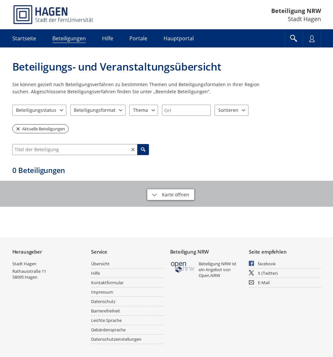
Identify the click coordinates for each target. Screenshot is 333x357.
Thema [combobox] (140, 110)
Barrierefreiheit (105, 311)
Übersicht (100, 264)
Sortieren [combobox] (228, 110)
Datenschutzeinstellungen (116, 339)
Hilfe (95, 273)
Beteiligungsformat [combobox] (94, 110)
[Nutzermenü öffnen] (312, 38)
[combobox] (186, 110)
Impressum (102, 292)
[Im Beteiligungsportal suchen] (294, 38)
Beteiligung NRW (296, 11)
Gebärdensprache (108, 330)
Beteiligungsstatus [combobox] (36, 110)
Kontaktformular (107, 282)
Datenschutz (103, 301)
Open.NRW (209, 275)
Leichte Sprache (106, 320)
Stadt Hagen (24, 264)
